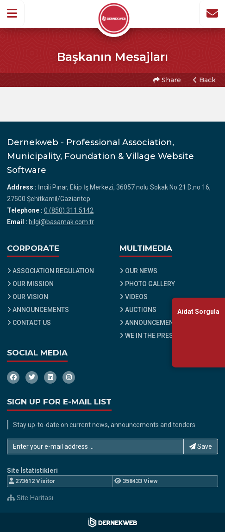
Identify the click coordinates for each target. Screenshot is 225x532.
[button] (12, 13)
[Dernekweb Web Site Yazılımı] (112, 522)
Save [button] (200, 446)
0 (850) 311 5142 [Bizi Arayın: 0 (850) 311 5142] (69, 210)
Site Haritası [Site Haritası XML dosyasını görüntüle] (30, 498)
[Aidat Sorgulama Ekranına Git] (198, 332)
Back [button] (204, 80)
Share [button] (167, 80)
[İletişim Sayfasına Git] (212, 13)
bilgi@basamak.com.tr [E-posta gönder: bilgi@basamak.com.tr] (61, 222)
